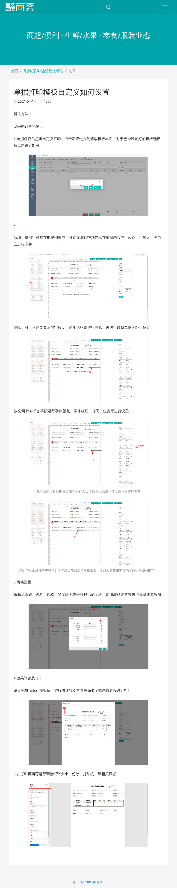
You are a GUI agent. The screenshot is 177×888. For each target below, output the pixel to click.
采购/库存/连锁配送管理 (43, 71)
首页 (14, 71)
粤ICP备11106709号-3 (87, 882)
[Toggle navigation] (165, 7)
